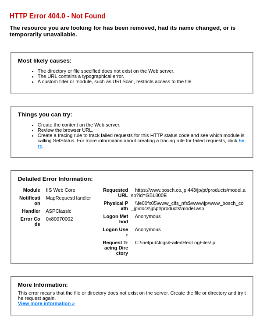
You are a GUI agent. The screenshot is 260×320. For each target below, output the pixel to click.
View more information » (46, 303)
